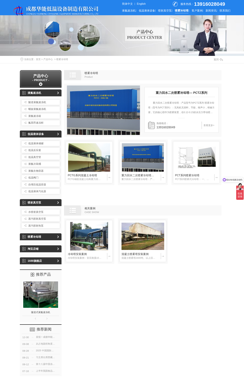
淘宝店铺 (30, 248)
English (141, 3)
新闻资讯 (211, 10)
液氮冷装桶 (34, 163)
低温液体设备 (147, 10)
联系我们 (225, 10)
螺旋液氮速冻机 (37, 109)
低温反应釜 (34, 150)
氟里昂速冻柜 (36, 122)
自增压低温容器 (37, 184)
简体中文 (127, 3)
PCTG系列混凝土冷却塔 (82, 175)
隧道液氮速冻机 (37, 102)
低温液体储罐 (36, 143)
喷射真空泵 (165, 10)
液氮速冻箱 (34, 115)
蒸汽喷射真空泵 (37, 218)
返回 (218, 59)
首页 (38, 59)
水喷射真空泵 (36, 211)
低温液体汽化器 (37, 191)
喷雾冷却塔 (181, 10)
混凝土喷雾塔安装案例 (135, 254)
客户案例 (197, 10)
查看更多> (209, 125)
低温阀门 (33, 177)
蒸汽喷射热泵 (36, 225)
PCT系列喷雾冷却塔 (187, 175)
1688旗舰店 (32, 260)
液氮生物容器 (36, 170)
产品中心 (48, 59)
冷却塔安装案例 (77, 254)
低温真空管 (34, 157)
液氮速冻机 (129, 10)
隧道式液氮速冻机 (40, 312)
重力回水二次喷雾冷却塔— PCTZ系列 (181, 92)
